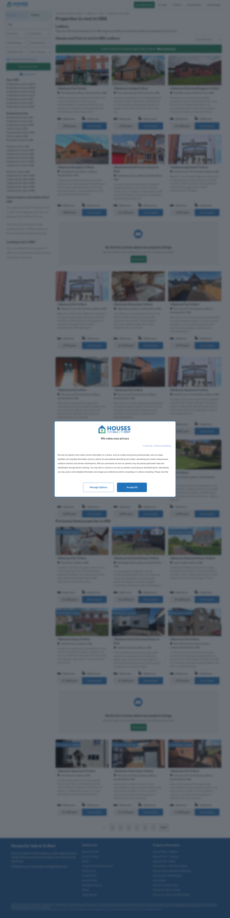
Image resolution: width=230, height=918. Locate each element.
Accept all (132, 487)
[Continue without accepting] (156, 445)
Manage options (98, 487)
